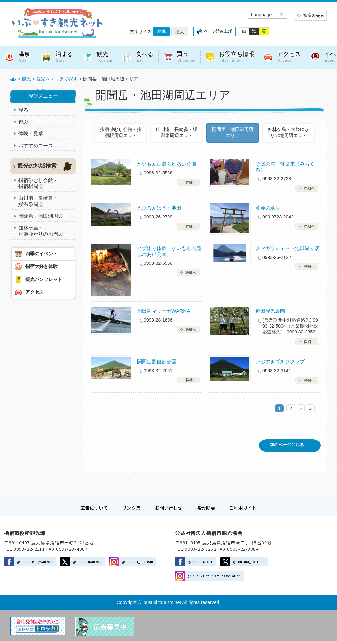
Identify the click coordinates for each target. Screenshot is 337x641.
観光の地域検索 (37, 166)
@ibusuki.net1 (200, 561)
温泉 (25, 57)
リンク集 (131, 507)
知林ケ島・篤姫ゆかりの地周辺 (40, 231)
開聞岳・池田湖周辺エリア (232, 132)
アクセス (289, 57)
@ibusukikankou (86, 561)
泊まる (64, 57)
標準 (161, 31)
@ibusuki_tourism (137, 561)
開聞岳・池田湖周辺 (40, 216)
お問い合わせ (168, 507)
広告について (94, 507)
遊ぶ (23, 122)
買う (186, 57)
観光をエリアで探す (57, 78)
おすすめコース (35, 145)
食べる (144, 57)
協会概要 (205, 507)
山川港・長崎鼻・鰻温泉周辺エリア (176, 132)
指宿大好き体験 (41, 266)
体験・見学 (30, 133)
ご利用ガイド (243, 507)
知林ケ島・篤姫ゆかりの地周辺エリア (288, 132)
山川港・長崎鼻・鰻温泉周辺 (38, 201)
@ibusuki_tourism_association (214, 575)
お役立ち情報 (236, 57)
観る (23, 110)
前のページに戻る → (290, 444)
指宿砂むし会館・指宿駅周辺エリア (121, 132)
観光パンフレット (43, 279)
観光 (104, 57)
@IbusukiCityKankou (34, 561)
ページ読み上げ (218, 31)
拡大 (179, 31)
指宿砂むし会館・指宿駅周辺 (38, 183)
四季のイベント (41, 253)
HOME (13, 78)
